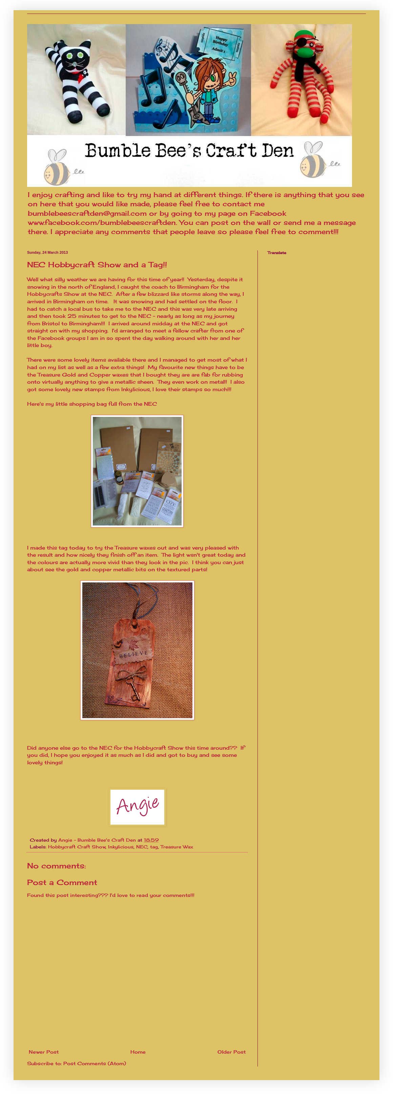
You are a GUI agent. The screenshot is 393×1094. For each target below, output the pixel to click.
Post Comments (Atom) (94, 1063)
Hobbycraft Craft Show (76, 846)
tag (154, 846)
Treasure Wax (177, 846)
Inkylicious (120, 846)
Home (138, 1052)
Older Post (232, 1052)
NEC (141, 846)
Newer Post (44, 1052)
